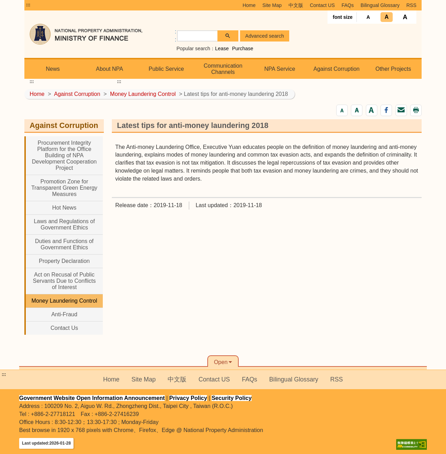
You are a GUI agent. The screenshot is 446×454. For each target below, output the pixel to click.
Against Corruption (336, 69)
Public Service (166, 69)
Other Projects (393, 69)
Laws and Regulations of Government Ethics (64, 224)
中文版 (296, 5)
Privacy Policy (188, 398)
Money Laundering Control (143, 94)
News (53, 69)
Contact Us (64, 328)
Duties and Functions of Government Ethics (64, 244)
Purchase (242, 48)
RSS (411, 5)
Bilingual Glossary (380, 5)
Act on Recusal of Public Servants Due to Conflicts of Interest (64, 281)
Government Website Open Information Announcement (92, 398)
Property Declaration (64, 261)
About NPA (109, 69)
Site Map (272, 5)
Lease (222, 48)
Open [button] (221, 362)
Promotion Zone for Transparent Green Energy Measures (64, 188)
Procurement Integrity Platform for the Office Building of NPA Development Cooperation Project (64, 155)
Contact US (322, 5)
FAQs (347, 5)
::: (28, 4)
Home (249, 5)
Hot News (64, 208)
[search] (197, 36)
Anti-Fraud (64, 314)
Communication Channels (222, 69)
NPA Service (279, 69)
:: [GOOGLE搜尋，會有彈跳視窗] (175, 36)
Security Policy (232, 398)
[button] (342, 110)
